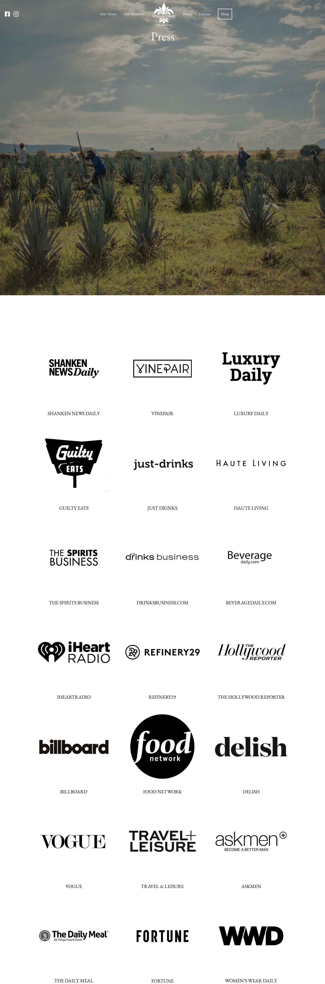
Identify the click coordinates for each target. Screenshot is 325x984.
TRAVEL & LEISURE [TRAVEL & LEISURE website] (162, 886)
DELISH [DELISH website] (251, 791)
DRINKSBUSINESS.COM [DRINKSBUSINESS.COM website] (162, 602)
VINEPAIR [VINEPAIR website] (162, 413)
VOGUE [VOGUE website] (74, 886)
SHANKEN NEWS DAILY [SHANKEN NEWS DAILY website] (74, 413)
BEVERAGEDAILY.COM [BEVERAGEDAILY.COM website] (251, 602)
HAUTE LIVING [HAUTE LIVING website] (251, 508)
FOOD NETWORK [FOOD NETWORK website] (162, 791)
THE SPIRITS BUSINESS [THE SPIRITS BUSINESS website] (74, 602)
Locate (205, 14)
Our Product (134, 14)
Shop (225, 14)
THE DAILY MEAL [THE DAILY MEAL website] (73, 980)
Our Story (108, 14)
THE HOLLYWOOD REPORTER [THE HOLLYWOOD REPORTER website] (251, 697)
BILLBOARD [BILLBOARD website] (73, 791)
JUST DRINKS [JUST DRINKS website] (162, 508)
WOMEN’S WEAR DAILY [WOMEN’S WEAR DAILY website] (251, 980)
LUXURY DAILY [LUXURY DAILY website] (251, 413)
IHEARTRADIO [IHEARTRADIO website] (74, 697)
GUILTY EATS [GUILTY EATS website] (74, 508)
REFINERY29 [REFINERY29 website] (162, 697)
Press (187, 14)
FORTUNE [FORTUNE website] (162, 981)
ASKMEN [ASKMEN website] (251, 886)
